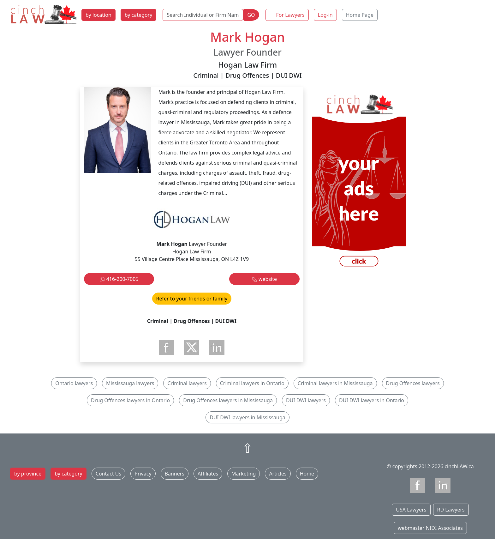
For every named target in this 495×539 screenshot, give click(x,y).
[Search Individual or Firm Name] (203, 15)
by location (98, 14)
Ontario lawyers (74, 383)
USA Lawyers (411, 509)
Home (307, 473)
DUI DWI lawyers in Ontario (371, 400)
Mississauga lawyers (130, 383)
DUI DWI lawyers (306, 400)
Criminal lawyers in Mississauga (335, 383)
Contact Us (108, 473)
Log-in (325, 14)
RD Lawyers (451, 509)
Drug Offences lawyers (413, 383)
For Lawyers (290, 14)
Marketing (243, 473)
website (268, 279)
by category (138, 14)
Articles (277, 473)
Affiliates (208, 473)
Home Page (359, 14)
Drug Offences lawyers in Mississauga (228, 400)
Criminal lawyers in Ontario (252, 383)
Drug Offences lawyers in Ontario (130, 400)
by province (27, 473)
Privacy (142, 473)
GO (251, 14)
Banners (174, 473)
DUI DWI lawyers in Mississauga (247, 417)
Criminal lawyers (186, 383)
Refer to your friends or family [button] (192, 298)
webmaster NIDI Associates (430, 527)
